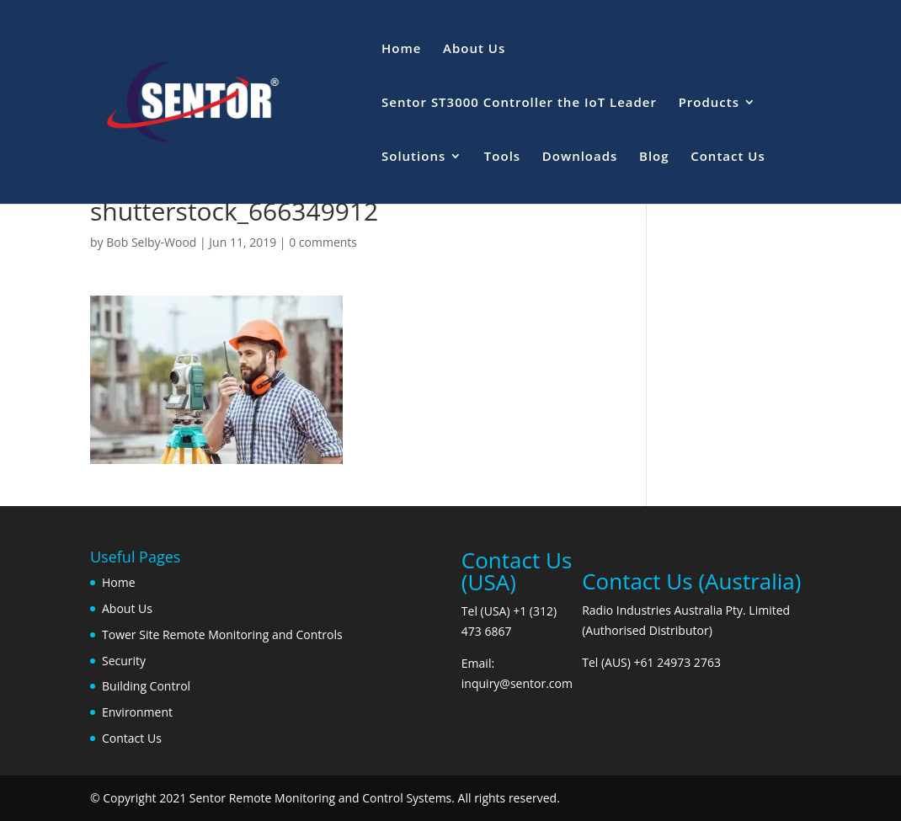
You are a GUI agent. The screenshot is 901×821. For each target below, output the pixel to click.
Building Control (146, 686)
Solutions (413, 157)
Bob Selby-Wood (151, 242)
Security (124, 661)
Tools (502, 157)
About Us (474, 49)
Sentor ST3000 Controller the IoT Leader (519, 103)
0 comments (323, 242)
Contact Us (727, 157)
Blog (654, 157)
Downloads (580, 157)
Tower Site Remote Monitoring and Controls (222, 634)
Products (709, 103)
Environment (137, 712)
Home (401, 49)
